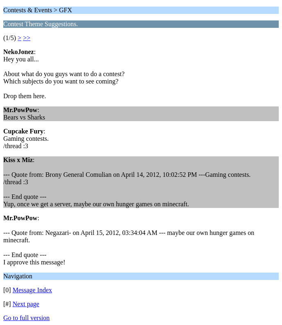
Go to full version (26, 317)
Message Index (32, 290)
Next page (26, 303)
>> (26, 37)
